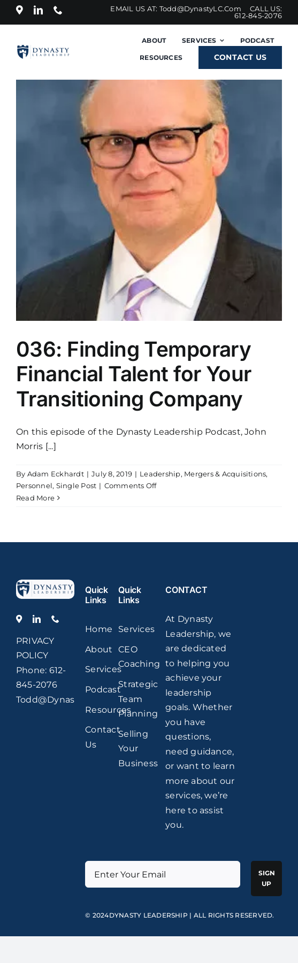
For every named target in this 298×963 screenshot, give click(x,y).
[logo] (45, 584)
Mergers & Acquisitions (225, 473)
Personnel (34, 485)
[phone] (58, 9)
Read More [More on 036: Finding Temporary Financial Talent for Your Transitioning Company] (35, 498)
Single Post (76, 485)
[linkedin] (38, 9)
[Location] (19, 9)
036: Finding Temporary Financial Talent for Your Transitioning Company (133, 373)
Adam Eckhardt (55, 473)
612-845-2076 (258, 15)
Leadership (160, 473)
